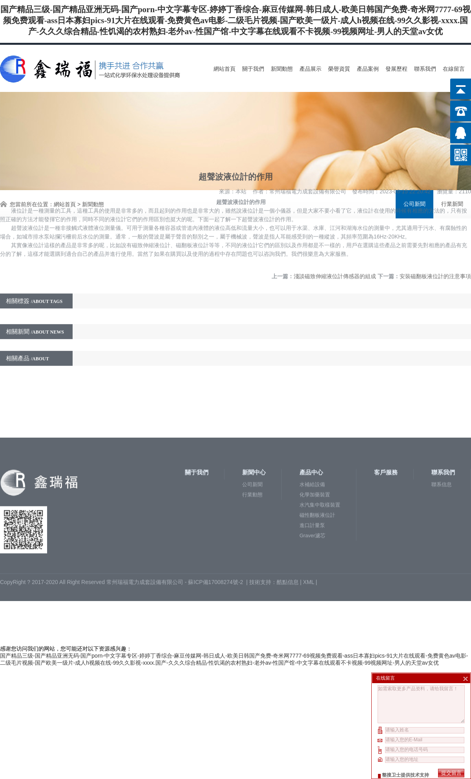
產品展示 (310, 69)
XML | (311, 542)
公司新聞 (252, 444)
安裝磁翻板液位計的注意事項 (435, 217)
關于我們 (253, 69)
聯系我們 (425, 69)
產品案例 (368, 69)
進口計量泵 (312, 485)
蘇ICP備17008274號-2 (216, 542)
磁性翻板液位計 (317, 475)
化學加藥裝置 (314, 454)
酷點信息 (288, 542)
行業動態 (252, 454)
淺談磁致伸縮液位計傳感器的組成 (335, 217)
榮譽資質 (339, 69)
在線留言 (454, 69)
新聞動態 (282, 69)
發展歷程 (396, 69)
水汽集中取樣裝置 (319, 464)
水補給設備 (312, 444)
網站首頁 (225, 69)
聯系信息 (441, 444)
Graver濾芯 (312, 495)
